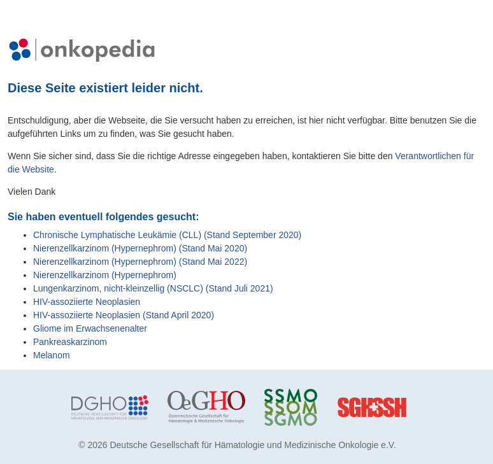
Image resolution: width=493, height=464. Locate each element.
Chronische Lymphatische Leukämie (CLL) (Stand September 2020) (167, 235)
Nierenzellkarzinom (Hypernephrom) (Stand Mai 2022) (140, 262)
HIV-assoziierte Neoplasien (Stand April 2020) (123, 315)
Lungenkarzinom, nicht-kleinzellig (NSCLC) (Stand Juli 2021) (153, 288)
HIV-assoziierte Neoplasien (86, 302)
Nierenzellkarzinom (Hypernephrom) (104, 275)
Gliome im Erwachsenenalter (90, 328)
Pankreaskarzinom (70, 342)
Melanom (51, 355)
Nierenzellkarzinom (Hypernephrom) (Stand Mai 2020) (140, 248)
